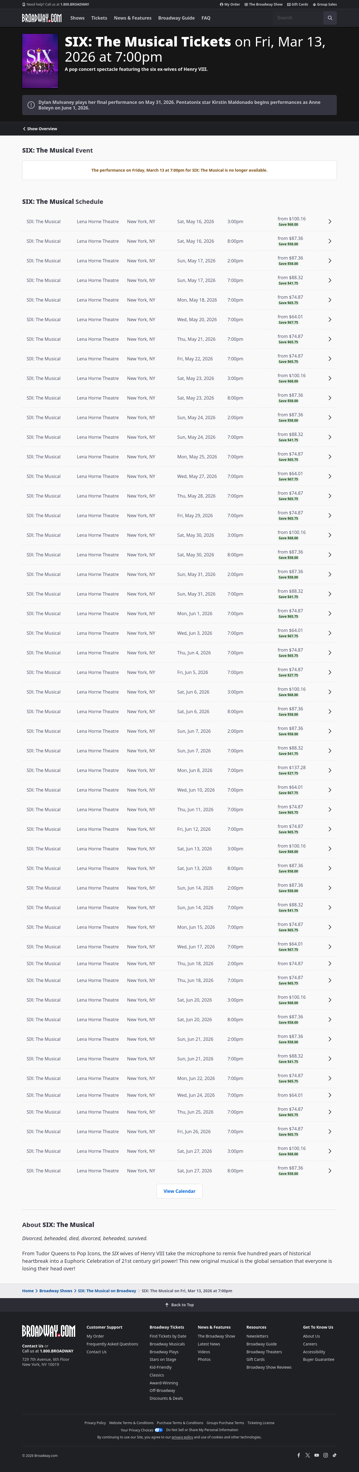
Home (28, 1290)
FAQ (206, 18)
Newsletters (257, 1336)
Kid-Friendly (161, 1367)
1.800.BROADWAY (55, 4)
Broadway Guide (176, 18)
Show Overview (39, 129)
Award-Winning (164, 1382)
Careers (310, 1344)
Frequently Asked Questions (112, 1344)
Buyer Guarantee (318, 1359)
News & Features (132, 18)
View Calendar (179, 1191)
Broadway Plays (164, 1351)
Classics (157, 1375)
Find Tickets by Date (168, 1336)
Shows (77, 18)
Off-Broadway (162, 1390)
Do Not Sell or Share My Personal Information (202, 1429)
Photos (204, 1359)
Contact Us (32, 1346)
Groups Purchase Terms (225, 1422)
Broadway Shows (53, 1290)
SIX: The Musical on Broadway (104, 1290)
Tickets (99, 18)
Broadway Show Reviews (269, 1367)
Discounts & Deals (166, 1398)
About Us (311, 1336)
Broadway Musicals (167, 1344)
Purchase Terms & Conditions (180, 1422)
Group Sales (325, 4)
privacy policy (182, 1437)
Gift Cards (297, 4)
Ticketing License (261, 1422)
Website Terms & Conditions (131, 1422)
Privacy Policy (95, 1422)
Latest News (209, 1344)
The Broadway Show (264, 4)
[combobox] (305, 18)
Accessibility (314, 1351)
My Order (230, 4)
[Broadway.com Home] (41, 18)
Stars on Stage (163, 1359)
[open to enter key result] (330, 18)
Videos (204, 1351)
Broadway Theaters (264, 1351)
